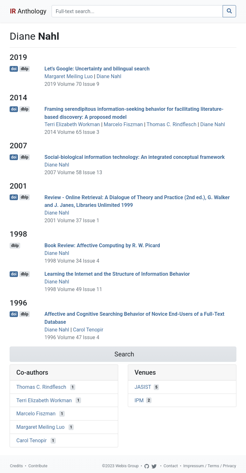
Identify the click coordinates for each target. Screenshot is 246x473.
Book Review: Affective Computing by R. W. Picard (102, 245)
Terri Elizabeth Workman (72, 124)
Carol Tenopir (88, 330)
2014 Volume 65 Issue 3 (72, 132)
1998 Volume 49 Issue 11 (73, 289)
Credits (16, 465)
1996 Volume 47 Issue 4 (72, 337)
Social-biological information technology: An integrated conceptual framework (135, 157)
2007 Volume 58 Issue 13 (73, 172)
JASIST (143, 387)
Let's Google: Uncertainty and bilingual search (97, 69)
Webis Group (127, 465)
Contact (171, 465)
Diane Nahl (108, 76)
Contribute (37, 465)
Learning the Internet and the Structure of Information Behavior (117, 274)
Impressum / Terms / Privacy (209, 465)
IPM (139, 400)
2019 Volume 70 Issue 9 (72, 84)
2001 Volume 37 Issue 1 (72, 220)
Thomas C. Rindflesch (172, 124)
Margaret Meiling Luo (69, 76)
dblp (24, 69)
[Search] (137, 11)
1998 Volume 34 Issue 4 (72, 261)
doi (14, 69)
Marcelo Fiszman (123, 124)
